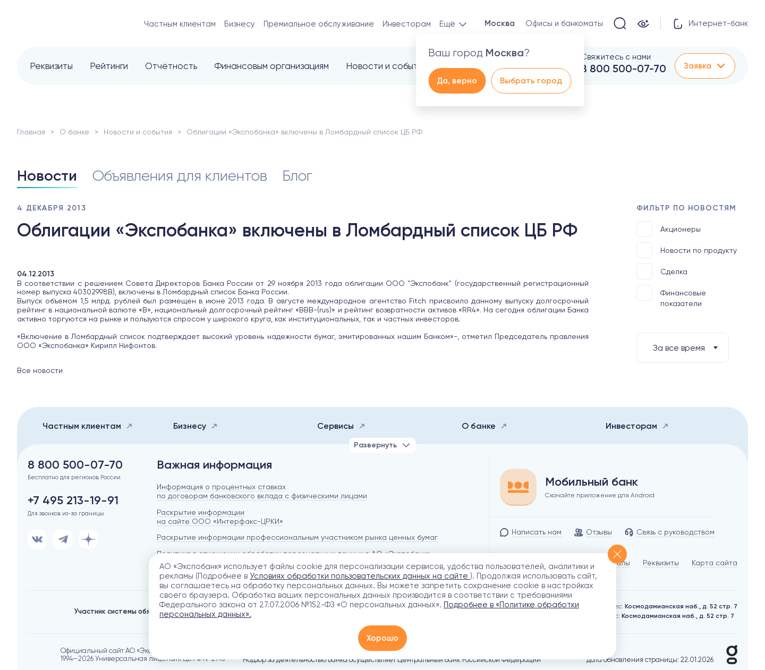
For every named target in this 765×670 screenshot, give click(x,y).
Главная (31, 132)
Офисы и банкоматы (564, 23)
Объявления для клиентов (179, 175)
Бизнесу (239, 24)
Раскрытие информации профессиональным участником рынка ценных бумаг (297, 537)
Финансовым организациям (271, 66)
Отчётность (171, 66)
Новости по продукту (686, 250)
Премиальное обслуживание (319, 24)
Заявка (705, 66)
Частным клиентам (180, 24)
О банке (74, 132)
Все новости (40, 370)
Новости (47, 175)
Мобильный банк (591, 482)
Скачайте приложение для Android (599, 495)
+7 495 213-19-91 (73, 500)
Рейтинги (109, 66)
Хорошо (382, 638)
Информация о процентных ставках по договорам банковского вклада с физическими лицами (262, 491)
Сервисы (341, 426)
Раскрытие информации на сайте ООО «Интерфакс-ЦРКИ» (220, 516)
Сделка (661, 271)
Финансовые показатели (671, 296)
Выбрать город (531, 81)
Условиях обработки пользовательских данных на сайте (360, 576)
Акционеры (668, 229)
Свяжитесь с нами (616, 57)
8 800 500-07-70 (623, 68)
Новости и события (386, 66)
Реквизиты (51, 66)
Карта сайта (714, 562)
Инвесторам (406, 24)
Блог (297, 175)
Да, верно (457, 81)
